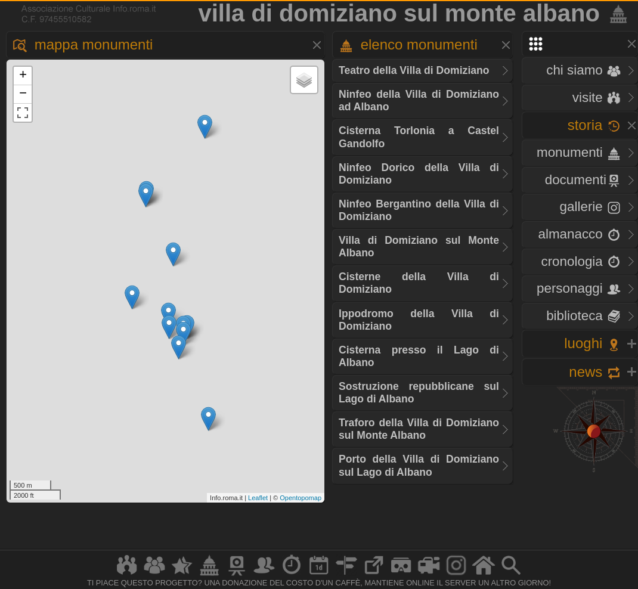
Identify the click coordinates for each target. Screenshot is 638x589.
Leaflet (258, 497)
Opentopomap (300, 497)
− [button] (23, 94)
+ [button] (23, 76)
